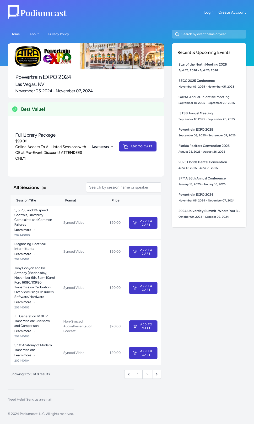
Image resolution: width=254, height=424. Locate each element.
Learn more (102, 147)
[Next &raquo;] (156, 374)
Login (209, 12)
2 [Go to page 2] (147, 374)
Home (15, 34)
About (34, 34)
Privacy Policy (58, 34)
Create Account (232, 12)
